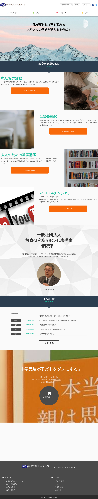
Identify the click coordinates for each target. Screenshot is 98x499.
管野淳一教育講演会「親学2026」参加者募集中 (54, 316)
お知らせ (86, 13)
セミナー (37, 13)
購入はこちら (49, 397)
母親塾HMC (61, 13)
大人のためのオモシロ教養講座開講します (53, 329)
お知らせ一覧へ (50, 343)
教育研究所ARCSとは (66, 5)
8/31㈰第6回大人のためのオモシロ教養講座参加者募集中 (57, 320)
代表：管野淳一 (11, 490)
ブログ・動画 (12, 13)
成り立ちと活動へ (30, 90)
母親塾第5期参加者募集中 (47, 325)
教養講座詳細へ (30, 170)
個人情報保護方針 (12, 484)
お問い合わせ (86, 5)
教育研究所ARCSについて (14, 481)
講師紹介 (77, 5)
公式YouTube (68, 208)
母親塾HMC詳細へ (68, 131)
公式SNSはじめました (46, 334)
